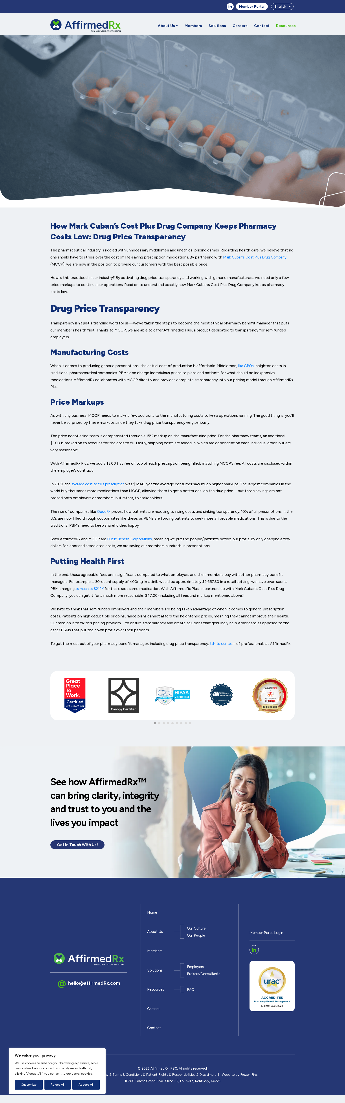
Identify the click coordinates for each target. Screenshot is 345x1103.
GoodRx (104, 512)
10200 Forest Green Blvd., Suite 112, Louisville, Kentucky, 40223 (172, 1089)
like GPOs (246, 366)
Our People (197, 938)
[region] (57, 1071)
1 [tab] (155, 724)
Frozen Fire (251, 1082)
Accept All (86, 1085)
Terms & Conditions (125, 1082)
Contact (262, 26)
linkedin (230, 6)
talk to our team (224, 644)
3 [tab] (163, 724)
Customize (29, 1085)
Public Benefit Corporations (131, 539)
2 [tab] (159, 724)
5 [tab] (172, 724)
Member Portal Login (268, 937)
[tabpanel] (74, 697)
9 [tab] (190, 724)
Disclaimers (209, 1082)
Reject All (57, 1085)
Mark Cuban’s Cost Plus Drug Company (257, 257)
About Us (166, 26)
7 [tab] (181, 724)
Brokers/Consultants (205, 978)
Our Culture (197, 931)
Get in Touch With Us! (79, 845)
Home (152, 914)
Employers (196, 971)
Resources (286, 26)
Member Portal (251, 7)
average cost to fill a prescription (101, 484)
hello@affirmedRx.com (95, 987)
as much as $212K (90, 589)
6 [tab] (177, 724)
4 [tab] (168, 724)
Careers (240, 26)
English (280, 7)
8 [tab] (186, 724)
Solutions (217, 26)
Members (193, 26)
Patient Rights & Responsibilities (170, 1082)
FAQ (191, 995)
